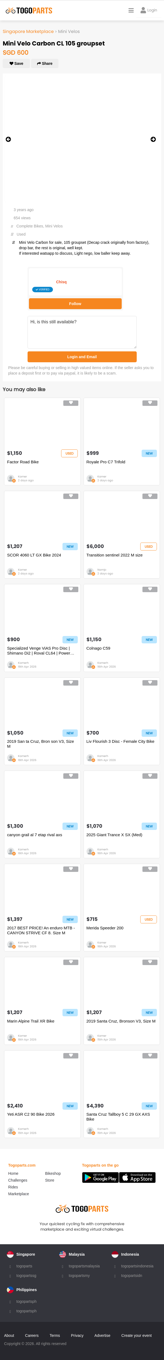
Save (16, 63)
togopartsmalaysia (84, 1266)
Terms (55, 1335)
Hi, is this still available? (82, 332)
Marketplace (18, 1194)
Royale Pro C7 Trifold (106, 462)
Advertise (102, 1335)
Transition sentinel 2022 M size (115, 555)
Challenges (17, 1180)
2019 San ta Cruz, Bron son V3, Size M (40, 744)
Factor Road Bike (23, 462)
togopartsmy (79, 1275)
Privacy (77, 1335)
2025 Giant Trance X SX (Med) (114, 834)
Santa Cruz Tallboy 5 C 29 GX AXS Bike (118, 1116)
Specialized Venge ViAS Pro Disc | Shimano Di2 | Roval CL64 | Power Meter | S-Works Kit (38, 651)
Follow (75, 304)
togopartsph (26, 1301)
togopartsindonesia (137, 1266)
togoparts (24, 1266)
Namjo (101, 570)
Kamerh (23, 663)
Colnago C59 (99, 648)
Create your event (136, 1335)
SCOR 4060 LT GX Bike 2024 (34, 555)
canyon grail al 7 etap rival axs (34, 834)
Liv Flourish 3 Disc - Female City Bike (120, 741)
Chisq (61, 282)
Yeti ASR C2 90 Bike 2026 (31, 1114)
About (9, 1335)
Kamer (22, 476)
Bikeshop (53, 1173)
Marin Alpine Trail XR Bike (30, 1021)
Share (45, 63)
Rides (13, 1187)
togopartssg (26, 1275)
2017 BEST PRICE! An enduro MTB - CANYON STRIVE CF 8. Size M (41, 930)
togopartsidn (131, 1275)
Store (49, 1180)
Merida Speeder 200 (105, 928)
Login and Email (82, 357)
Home (13, 1173)
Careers (32, 1335)
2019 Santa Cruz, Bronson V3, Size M (121, 1021)
